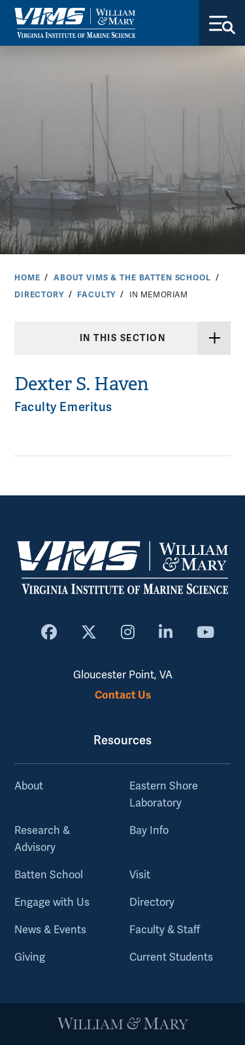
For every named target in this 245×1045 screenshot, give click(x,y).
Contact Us (123, 695)
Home (27, 278)
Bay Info (149, 830)
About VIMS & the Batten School (132, 278)
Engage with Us (52, 902)
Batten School (48, 875)
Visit (139, 875)
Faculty (96, 295)
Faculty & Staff (164, 930)
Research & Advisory (42, 839)
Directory (39, 295)
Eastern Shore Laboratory (163, 795)
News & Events (50, 930)
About (28, 786)
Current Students (171, 957)
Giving (29, 957)
